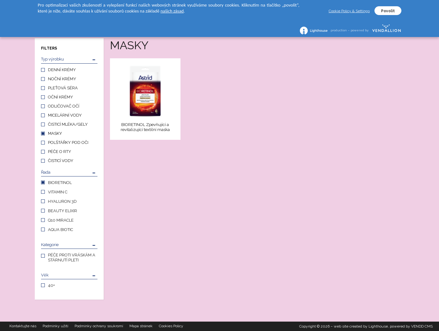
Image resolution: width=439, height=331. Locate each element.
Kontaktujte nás (22, 326)
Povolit (388, 11)
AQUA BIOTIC (60, 229)
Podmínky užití (55, 326)
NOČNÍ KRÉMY (62, 78)
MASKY (55, 133)
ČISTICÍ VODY (60, 160)
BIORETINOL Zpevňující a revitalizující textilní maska (145, 127)
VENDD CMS (422, 326)
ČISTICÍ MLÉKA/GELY (68, 124)
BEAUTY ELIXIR (62, 210)
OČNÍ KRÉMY (60, 97)
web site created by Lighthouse (361, 326)
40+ (51, 285)
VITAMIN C (57, 192)
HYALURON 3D (62, 201)
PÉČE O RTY (59, 151)
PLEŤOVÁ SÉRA (63, 88)
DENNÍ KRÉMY (62, 69)
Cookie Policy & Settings (349, 11)
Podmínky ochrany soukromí (99, 326)
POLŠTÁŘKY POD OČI (68, 142)
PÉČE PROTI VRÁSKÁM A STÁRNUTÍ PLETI (71, 257)
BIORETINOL (60, 182)
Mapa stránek (141, 326)
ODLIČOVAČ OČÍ (63, 106)
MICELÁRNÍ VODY (65, 115)
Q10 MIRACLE (61, 220)
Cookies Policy (171, 326)
